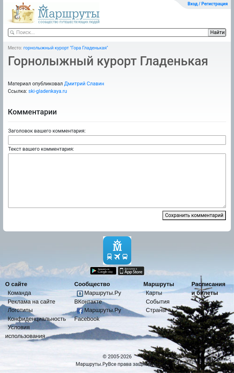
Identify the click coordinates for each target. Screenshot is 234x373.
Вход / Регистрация (207, 3)
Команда (19, 293)
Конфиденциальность (36, 318)
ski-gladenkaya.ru (47, 91)
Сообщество (92, 284)
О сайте (16, 284)
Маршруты (158, 284)
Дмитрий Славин (84, 84)
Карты (154, 293)
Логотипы (19, 310)
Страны (156, 310)
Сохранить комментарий (194, 215)
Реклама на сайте (31, 301)
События (158, 301)
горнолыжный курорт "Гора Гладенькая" (65, 48)
